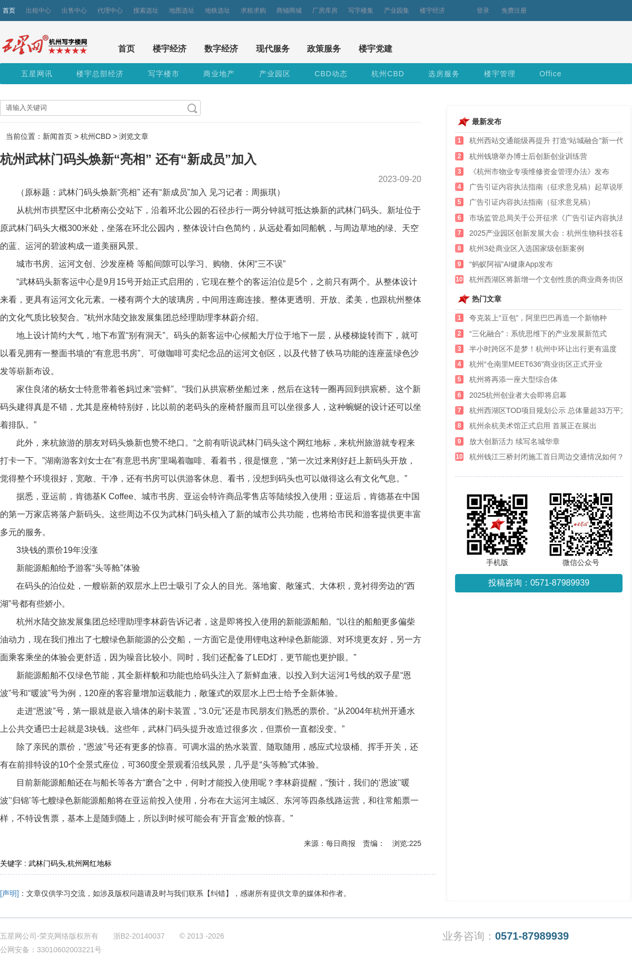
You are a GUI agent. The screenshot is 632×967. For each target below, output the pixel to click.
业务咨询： (505, 936)
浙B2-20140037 (139, 936)
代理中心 (110, 10)
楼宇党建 (375, 48)
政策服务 (324, 48)
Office (550, 73)
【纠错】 (218, 893)
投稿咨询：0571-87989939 (538, 582)
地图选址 (181, 10)
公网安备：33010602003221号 (51, 949)
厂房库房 (325, 10)
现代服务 (273, 48)
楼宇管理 (500, 73)
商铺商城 (289, 10)
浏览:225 (406, 843)
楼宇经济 (432, 10)
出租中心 (38, 10)
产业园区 (275, 73)
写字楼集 (360, 10)
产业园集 (396, 10)
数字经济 (221, 48)
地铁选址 (217, 10)
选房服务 (444, 73)
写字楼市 (164, 73)
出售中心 (74, 10)
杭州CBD (387, 73)
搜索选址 (146, 10)
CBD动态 (331, 73)
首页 (9, 10)
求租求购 (253, 10)
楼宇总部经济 (100, 73)
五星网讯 (37, 73)
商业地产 (219, 73)
